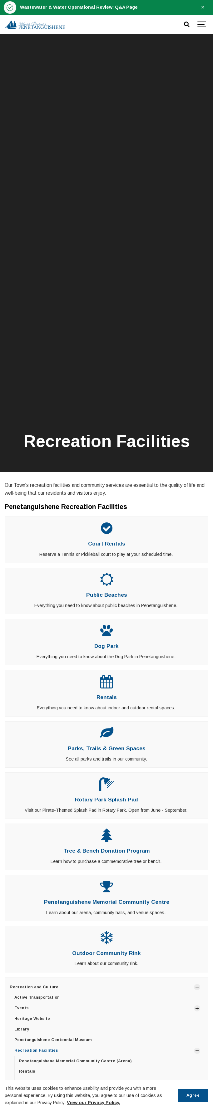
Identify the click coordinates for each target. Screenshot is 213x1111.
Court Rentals (106, 544)
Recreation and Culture (34, 987)
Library (21, 1029)
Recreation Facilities (36, 1050)
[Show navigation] (202, 24)
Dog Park (106, 646)
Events (21, 1008)
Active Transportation (37, 997)
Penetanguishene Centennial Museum (53, 1040)
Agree (193, 1095)
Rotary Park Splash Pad (106, 799)
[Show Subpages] (197, 987)
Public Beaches (106, 595)
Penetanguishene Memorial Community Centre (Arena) (75, 1061)
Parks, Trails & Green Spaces (107, 748)
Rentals (107, 697)
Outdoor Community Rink (106, 953)
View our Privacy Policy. (93, 1102)
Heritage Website (32, 1018)
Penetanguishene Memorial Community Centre (106, 902)
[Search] (186, 24)
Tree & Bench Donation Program (106, 851)
